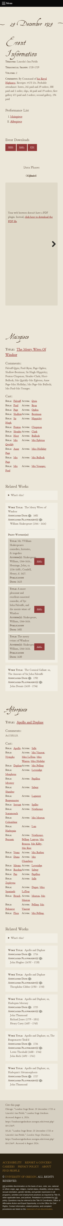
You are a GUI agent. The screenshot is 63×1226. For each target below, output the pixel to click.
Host (16, 443)
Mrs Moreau (38, 825)
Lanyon (34, 847)
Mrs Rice (26, 856)
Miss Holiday (38, 769)
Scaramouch (11, 821)
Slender (17, 439)
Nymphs (10, 764)
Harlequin (10, 838)
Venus (16, 860)
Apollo (17, 756)
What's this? (17, 503)
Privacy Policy (28, 1174)
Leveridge (37, 777)
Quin (34, 409)
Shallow (17, 422)
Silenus (17, 873)
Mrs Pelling (38, 773)
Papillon (36, 786)
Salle (34, 756)
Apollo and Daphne (30, 730)
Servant (17, 812)
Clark (34, 439)
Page (15, 417)
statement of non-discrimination (39, 1217)
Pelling (25, 847)
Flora (16, 921)
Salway (35, 795)
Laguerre (36, 803)
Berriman (36, 422)
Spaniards (10, 899)
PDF (21, 176)
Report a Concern (38, 1170)
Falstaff (17, 409)
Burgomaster (12, 808)
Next (52, 251)
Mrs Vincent (38, 760)
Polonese (10, 916)
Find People (11, 1178)
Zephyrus (10, 890)
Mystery (9, 791)
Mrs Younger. (39, 474)
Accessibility (12, 1170)
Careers (9, 1174)
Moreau (36, 903)
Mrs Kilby (36, 851)
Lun (34, 834)
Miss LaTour (28, 764)
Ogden (35, 417)
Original (40, 176)
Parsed (40, 183)
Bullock (36, 443)
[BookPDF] (31, 252)
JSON (10, 147)
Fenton (17, 435)
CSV (32, 147)
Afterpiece (16, 121)
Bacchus (17, 877)
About (46, 1174)
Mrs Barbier (38, 860)
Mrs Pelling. (38, 921)
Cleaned (21, 183)
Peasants (9, 847)
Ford (15, 413)
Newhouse (37, 816)
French (16, 903)
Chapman (37, 435)
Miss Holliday (39, 456)
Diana (16, 864)
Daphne (17, 773)
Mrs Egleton (38, 448)
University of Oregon (20, 1184)
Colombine (11, 830)
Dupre (35, 895)
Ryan (34, 413)
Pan (15, 882)
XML (21, 147)
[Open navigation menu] (3, 3)
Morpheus (10, 782)
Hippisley (37, 426)
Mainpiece (16, 116)
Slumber (9, 799)
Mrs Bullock (38, 465)
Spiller (35, 812)
